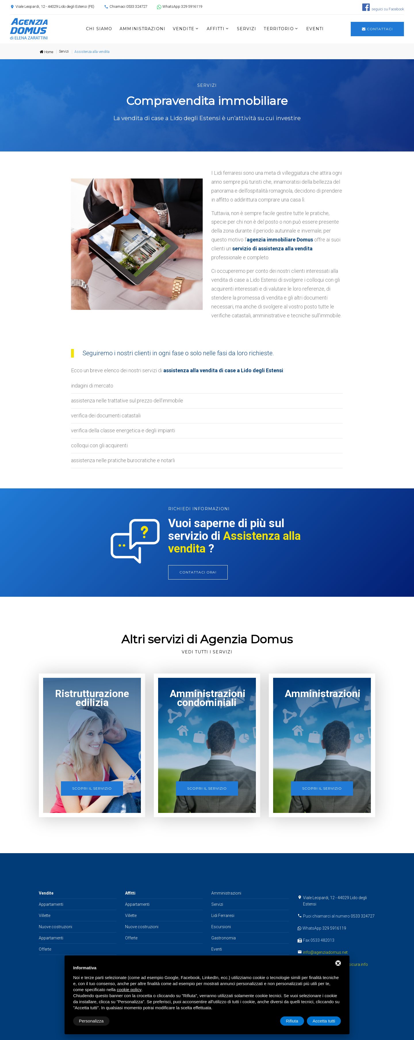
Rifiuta (292, 1020)
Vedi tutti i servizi (207, 652)
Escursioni (221, 926)
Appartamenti (51, 904)
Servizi (246, 28)
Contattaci (377, 29)
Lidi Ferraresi (222, 915)
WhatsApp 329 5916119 (182, 6)
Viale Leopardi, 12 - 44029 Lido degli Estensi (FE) (55, 6)
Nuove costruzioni (55, 926)
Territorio (279, 28)
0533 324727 (363, 916)
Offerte (45, 949)
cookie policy (129, 989)
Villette (44, 915)
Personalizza (91, 1020)
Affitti (216, 28)
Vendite (183, 28)
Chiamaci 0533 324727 (128, 6)
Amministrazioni (142, 28)
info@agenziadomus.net (325, 952)
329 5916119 (334, 928)
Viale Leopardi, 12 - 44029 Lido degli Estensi (335, 900)
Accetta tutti (324, 1020)
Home (46, 52)
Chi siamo (99, 28)
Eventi (315, 28)
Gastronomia (223, 938)
